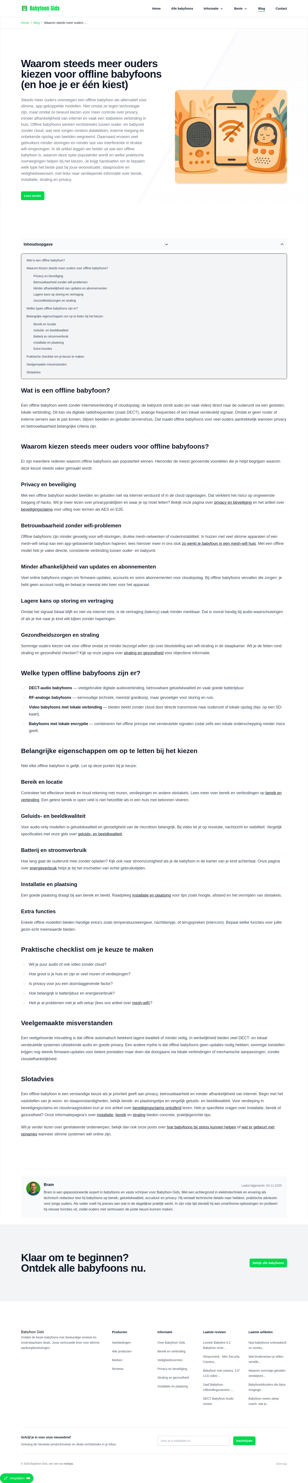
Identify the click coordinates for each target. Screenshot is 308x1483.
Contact (281, 8)
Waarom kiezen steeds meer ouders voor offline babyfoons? (67, 268)
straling (139, 1115)
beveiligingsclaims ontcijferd (157, 1108)
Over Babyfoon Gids (171, 1342)
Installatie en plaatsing (48, 342)
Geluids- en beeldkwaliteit (50, 330)
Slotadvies (33, 372)
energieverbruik (43, 868)
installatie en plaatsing (151, 895)
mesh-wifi (140, 1003)
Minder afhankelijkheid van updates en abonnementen (70, 288)
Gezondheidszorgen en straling (54, 300)
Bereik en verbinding (172, 1351)
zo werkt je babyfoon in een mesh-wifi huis (219, 543)
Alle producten (122, 1351)
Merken (117, 1360)
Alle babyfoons (182, 8)
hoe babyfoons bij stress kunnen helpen (201, 1127)
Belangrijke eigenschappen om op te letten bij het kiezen (64, 316)
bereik (121, 1115)
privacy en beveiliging (233, 502)
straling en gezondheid (143, 653)
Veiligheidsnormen (170, 1360)
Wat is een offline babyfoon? (45, 260)
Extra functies (42, 348)
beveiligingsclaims (37, 509)
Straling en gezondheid (173, 1377)
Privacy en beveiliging (48, 276)
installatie (105, 1115)
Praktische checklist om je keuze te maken (55, 356)
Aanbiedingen (121, 1342)
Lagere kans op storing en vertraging (58, 294)
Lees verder (32, 196)
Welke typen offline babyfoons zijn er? (52, 308)
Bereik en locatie (44, 324)
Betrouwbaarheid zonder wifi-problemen (60, 282)
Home (156, 8)
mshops (68, 1463)
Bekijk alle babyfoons (268, 1263)
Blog (261, 9)
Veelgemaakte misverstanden (46, 364)
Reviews (118, 1369)
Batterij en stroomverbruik (50, 336)
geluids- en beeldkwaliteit (100, 834)
